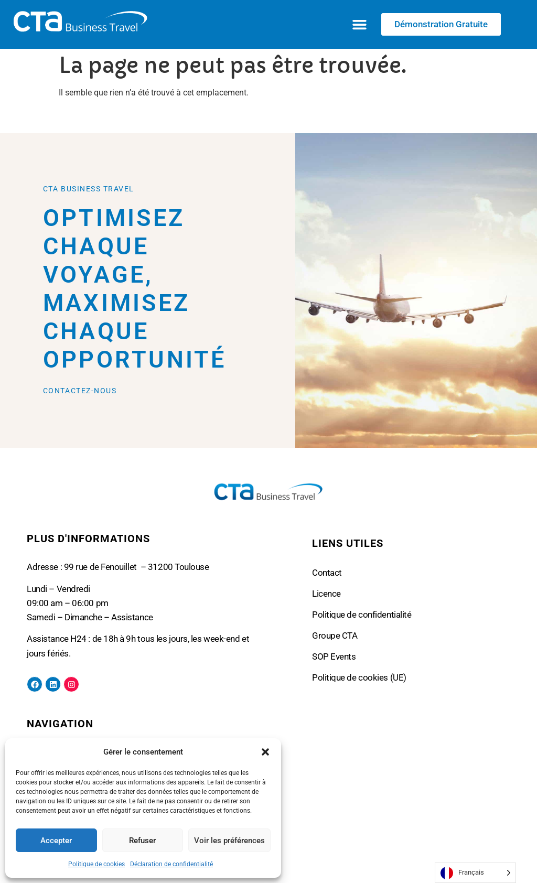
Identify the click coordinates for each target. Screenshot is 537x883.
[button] (265, 752)
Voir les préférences (229, 840)
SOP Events (334, 656)
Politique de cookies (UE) (359, 677)
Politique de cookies (96, 864)
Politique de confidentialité (361, 614)
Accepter (56, 840)
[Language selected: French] (475, 873)
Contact (327, 572)
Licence (326, 593)
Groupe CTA (335, 635)
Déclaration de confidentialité (171, 864)
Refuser (142, 840)
